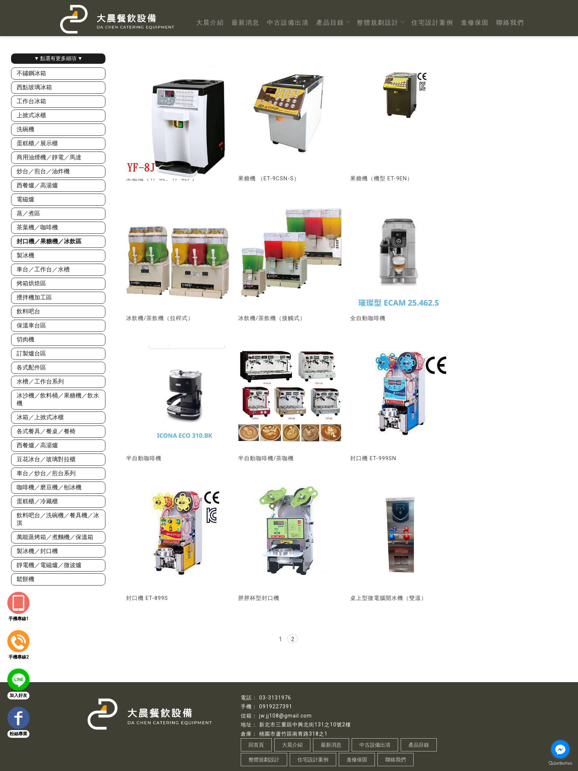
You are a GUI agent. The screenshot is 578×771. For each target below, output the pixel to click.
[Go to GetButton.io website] (560, 763)
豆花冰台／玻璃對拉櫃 (46, 459)
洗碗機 (25, 129)
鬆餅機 (25, 579)
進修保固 (475, 22)
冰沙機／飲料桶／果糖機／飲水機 (58, 399)
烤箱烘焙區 (31, 283)
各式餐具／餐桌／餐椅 (46, 431)
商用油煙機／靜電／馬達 (49, 157)
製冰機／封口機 (37, 551)
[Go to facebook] (560, 749)
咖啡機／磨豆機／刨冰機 (49, 487)
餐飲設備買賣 (203, 750)
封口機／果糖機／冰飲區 (49, 241)
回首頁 (256, 720)
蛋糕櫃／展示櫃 (37, 143)
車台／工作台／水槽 (43, 269)
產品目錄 (332, 22)
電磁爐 (25, 199)
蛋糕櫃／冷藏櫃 (37, 501)
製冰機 (25, 255)
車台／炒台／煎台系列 (46, 473)
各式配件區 (31, 367)
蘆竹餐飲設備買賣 (276, 750)
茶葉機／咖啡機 (37, 227)
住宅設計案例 (432, 22)
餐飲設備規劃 (310, 750)
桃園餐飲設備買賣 (237, 750)
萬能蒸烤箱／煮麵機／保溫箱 (55, 537)
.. (289, 765)
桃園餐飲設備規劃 (344, 750)
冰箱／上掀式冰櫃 (40, 417)
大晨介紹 (210, 22)
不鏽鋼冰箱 (31, 73)
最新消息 (245, 22)
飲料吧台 (28, 311)
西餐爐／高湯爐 (37, 185)
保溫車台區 (31, 325)
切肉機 (25, 339)
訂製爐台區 (31, 353)
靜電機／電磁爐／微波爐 (49, 565)
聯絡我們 (510, 22)
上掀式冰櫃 (31, 115)
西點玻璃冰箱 (34, 87)
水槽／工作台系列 (40, 381)
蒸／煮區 (28, 213)
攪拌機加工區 (34, 297)
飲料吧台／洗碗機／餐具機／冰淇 (58, 519)
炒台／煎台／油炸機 (43, 171)
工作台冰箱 (31, 101)
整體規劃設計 (380, 22)
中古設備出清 (288, 22)
